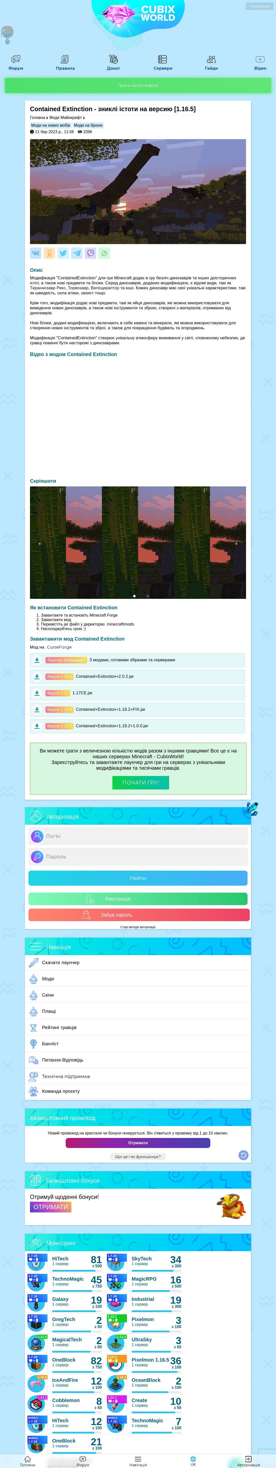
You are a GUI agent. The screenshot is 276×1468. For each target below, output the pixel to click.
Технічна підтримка (59, 1077)
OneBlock (63, 1360)
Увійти (138, 878)
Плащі (42, 1011)
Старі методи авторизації (138, 927)
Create (139, 1400)
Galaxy (60, 1299)
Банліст (44, 1044)
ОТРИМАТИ (50, 1206)
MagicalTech (67, 1339)
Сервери (162, 66)
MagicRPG (144, 1279)
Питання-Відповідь (56, 1060)
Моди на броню (88, 125)
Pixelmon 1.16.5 (150, 1360)
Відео (260, 66)
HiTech (60, 1258)
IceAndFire (65, 1380)
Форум (15, 66)
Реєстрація (108, 899)
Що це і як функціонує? (138, 1156)
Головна (37, 117)
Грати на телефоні (138, 85)
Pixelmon (143, 1319)
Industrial (143, 1299)
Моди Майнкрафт (65, 117)
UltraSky (142, 1339)
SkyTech (142, 1258)
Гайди (211, 66)
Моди (41, 979)
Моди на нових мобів (50, 125)
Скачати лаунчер (54, 963)
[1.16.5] (185, 108)
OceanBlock (146, 1380)
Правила (64, 66)
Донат (113, 66)
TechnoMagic (68, 1279)
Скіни (41, 995)
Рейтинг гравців (53, 1028)
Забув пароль (107, 915)
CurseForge (59, 647)
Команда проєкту (54, 1091)
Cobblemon (66, 1400)
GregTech (63, 1319)
